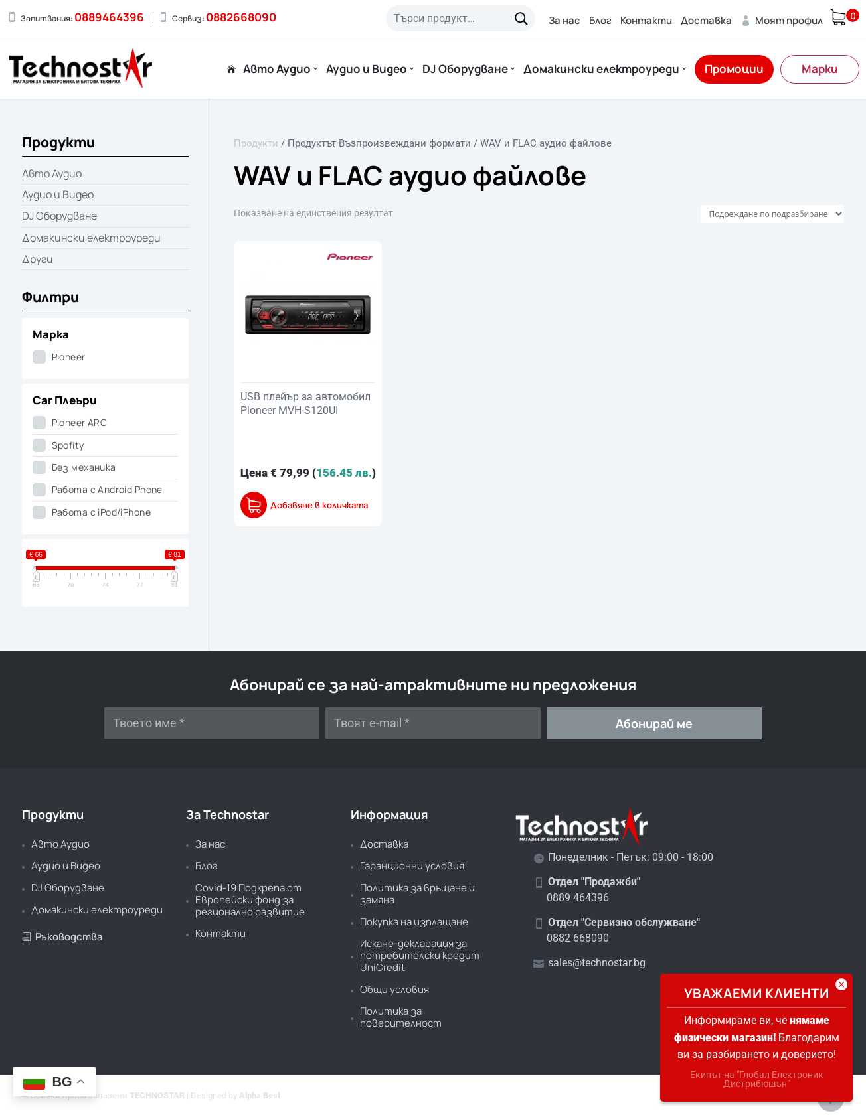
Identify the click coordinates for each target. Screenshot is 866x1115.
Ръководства (62, 937)
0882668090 (241, 17)
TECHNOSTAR (157, 1095)
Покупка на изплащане (414, 922)
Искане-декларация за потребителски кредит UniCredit (419, 955)
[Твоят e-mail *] (432, 723)
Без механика (84, 467)
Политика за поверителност (401, 1017)
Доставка (706, 20)
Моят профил (781, 20)
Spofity (68, 445)
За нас (564, 20)
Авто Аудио (277, 69)
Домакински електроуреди (601, 69)
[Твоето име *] (211, 723)
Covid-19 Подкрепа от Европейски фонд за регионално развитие (250, 900)
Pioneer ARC (80, 422)
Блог (600, 20)
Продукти (256, 143)
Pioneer (69, 356)
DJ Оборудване (465, 69)
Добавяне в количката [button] (319, 505)
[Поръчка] (772, 214)
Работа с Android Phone (107, 489)
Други (37, 259)
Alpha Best (259, 1095)
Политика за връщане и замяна (417, 894)
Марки (820, 68)
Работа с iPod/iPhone (101, 512)
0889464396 (109, 17)
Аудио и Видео (366, 69)
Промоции (734, 68)
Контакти (646, 20)
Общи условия (394, 989)
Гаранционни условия (412, 866)
